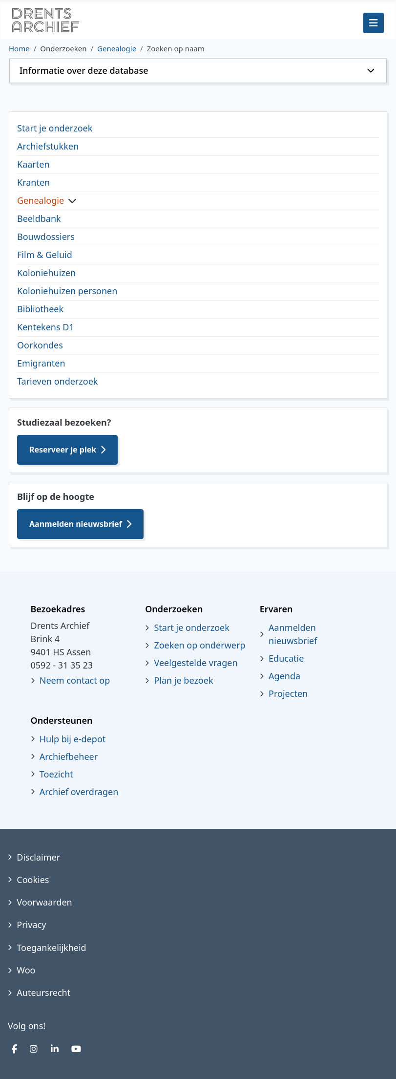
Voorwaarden (44, 902)
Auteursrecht (43, 992)
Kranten (33, 182)
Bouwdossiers (46, 236)
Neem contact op (75, 680)
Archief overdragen (79, 792)
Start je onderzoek (54, 128)
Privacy (31, 924)
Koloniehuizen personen (67, 291)
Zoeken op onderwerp (199, 645)
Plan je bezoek (183, 680)
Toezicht (56, 774)
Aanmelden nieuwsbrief (75, 523)
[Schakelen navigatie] (373, 23)
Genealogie (40, 200)
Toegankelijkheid (51, 947)
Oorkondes (40, 345)
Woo (26, 970)
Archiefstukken (48, 146)
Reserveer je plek (62, 449)
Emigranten (41, 363)
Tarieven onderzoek (57, 381)
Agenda (284, 676)
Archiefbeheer (69, 756)
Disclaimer (38, 857)
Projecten (288, 693)
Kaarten (33, 164)
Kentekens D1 (45, 327)
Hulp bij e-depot (73, 739)
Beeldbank (39, 218)
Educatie (286, 658)
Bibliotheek (40, 309)
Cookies (33, 879)
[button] (198, 71)
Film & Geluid (44, 254)
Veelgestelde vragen (195, 663)
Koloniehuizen (46, 273)
